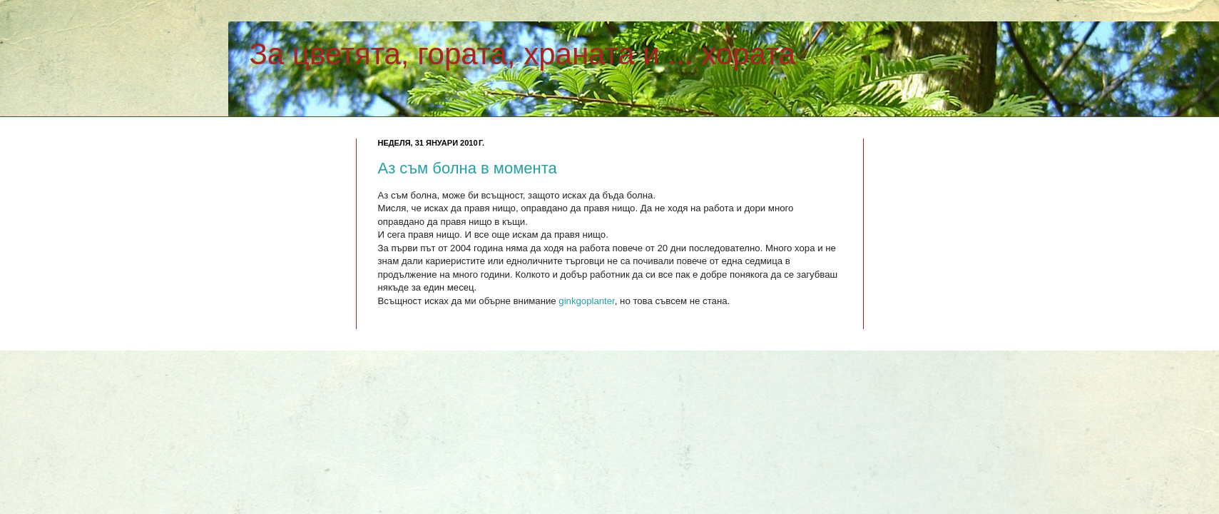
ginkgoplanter (586, 301)
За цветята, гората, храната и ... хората (522, 54)
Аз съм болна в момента (467, 168)
